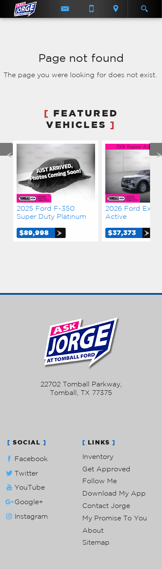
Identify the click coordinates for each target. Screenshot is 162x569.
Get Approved (106, 469)
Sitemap (96, 542)
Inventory (97, 456)
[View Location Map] (115, 9)
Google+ (23, 501)
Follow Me (99, 481)
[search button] (144, 6)
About (93, 530)
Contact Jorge (106, 505)
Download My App (114, 493)
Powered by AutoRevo (81, 414)
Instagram (26, 516)
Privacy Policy (81, 431)
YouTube (24, 487)
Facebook (26, 458)
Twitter (21, 473)
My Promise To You (114, 518)
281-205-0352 (81, 376)
